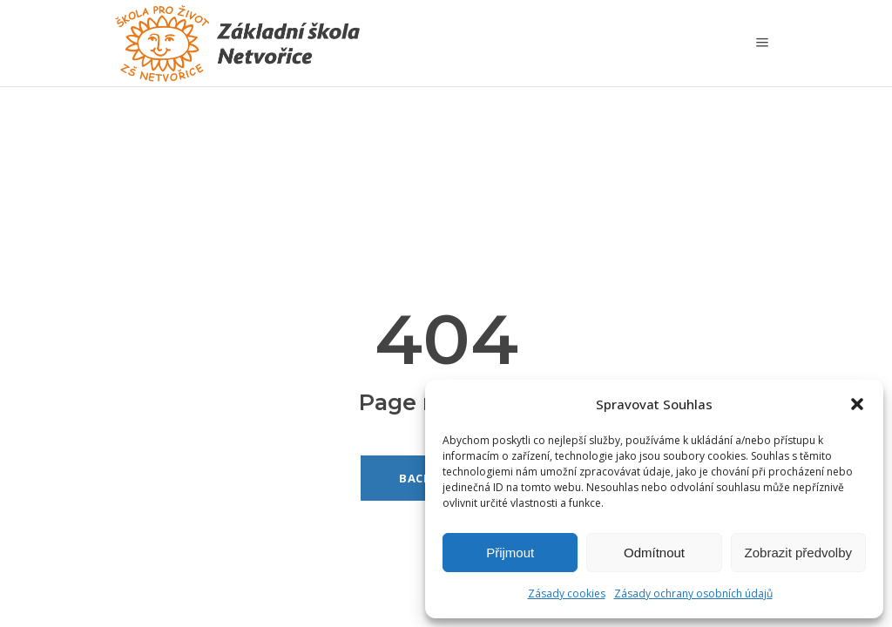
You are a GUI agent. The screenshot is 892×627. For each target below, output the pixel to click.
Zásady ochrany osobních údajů (693, 593)
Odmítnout (654, 552)
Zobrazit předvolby (798, 552)
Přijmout (510, 552)
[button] (857, 404)
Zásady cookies (566, 593)
